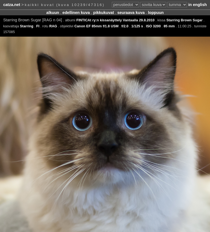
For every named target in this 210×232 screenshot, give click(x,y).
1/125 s (137, 26)
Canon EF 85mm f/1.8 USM (96, 26)
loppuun (156, 12)
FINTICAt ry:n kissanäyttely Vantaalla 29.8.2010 (115, 20)
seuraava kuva (131, 12)
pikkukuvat (103, 12)
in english (197, 4)
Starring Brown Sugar (184, 20)
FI (37, 26)
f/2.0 (125, 26)
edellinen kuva (76, 12)
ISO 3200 (153, 26)
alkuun (52, 12)
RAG (53, 26)
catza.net (11, 4)
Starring (26, 26)
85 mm (169, 26)
